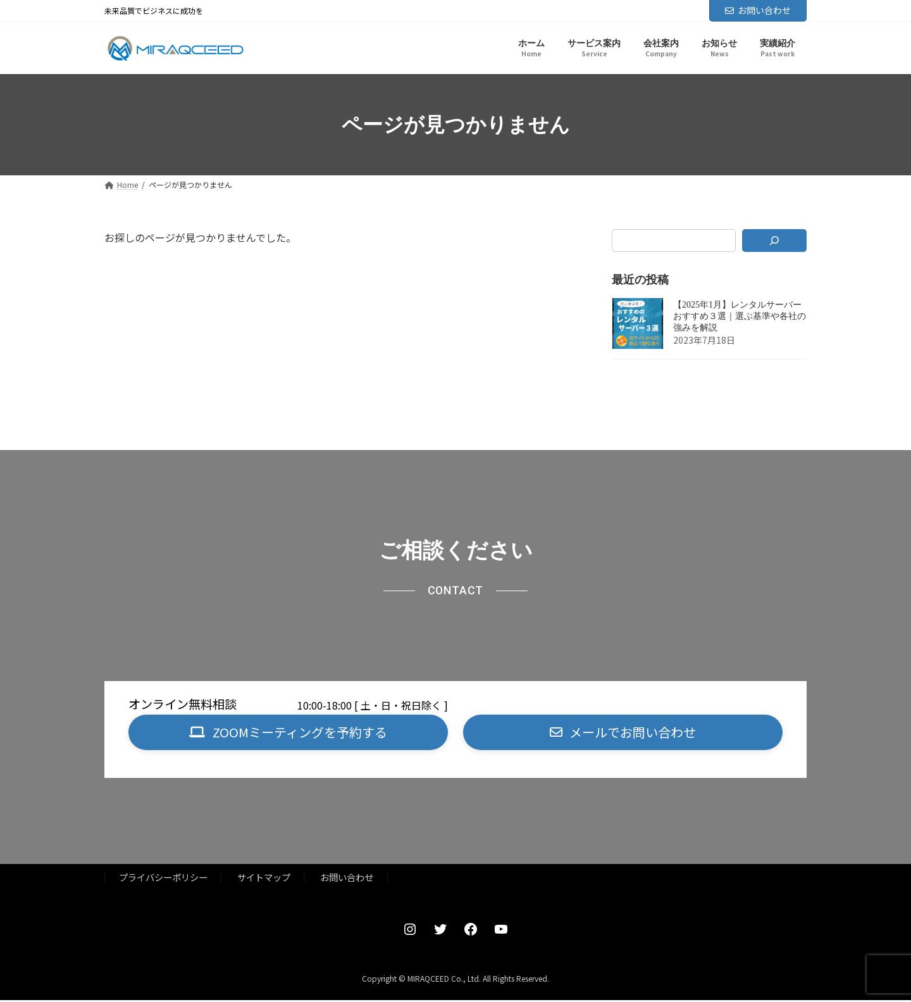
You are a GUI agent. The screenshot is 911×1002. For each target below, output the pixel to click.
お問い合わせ (758, 10)
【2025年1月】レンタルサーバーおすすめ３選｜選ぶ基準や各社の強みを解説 (739, 317)
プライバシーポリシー (163, 879)
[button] (288, 733)
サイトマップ (263, 879)
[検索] (775, 240)
